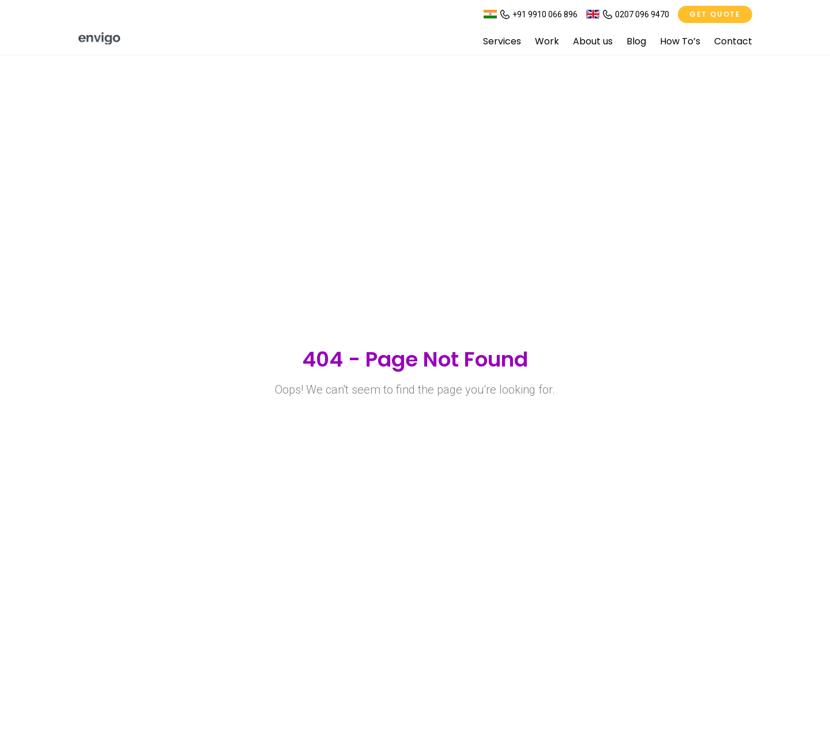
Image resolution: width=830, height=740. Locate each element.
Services (502, 41)
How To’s (680, 41)
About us (593, 41)
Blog (636, 41)
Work (547, 41)
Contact (733, 41)
